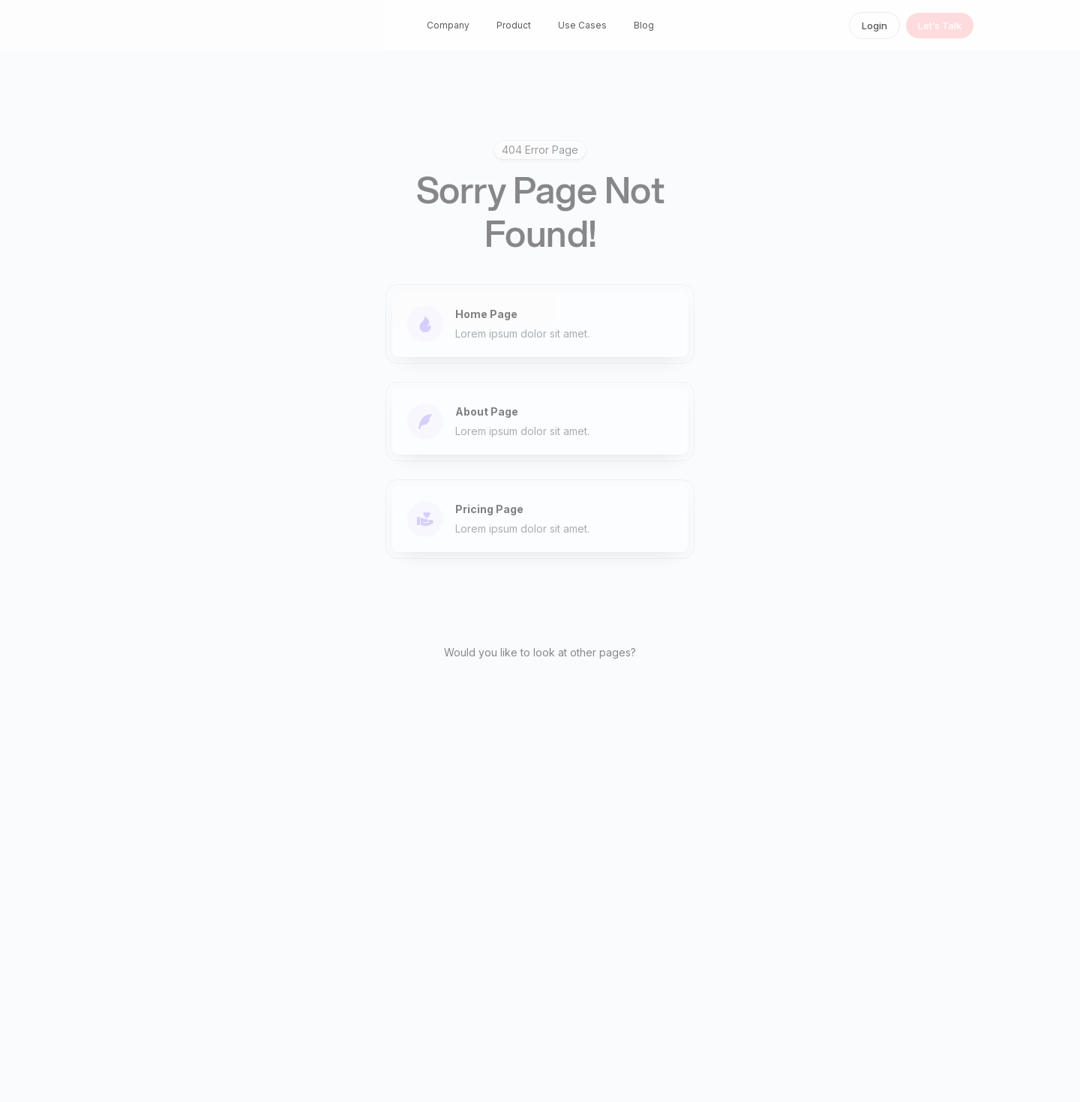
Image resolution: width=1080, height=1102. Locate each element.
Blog (644, 25)
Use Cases (582, 25)
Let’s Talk (940, 26)
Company (448, 25)
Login (874, 26)
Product (513, 25)
